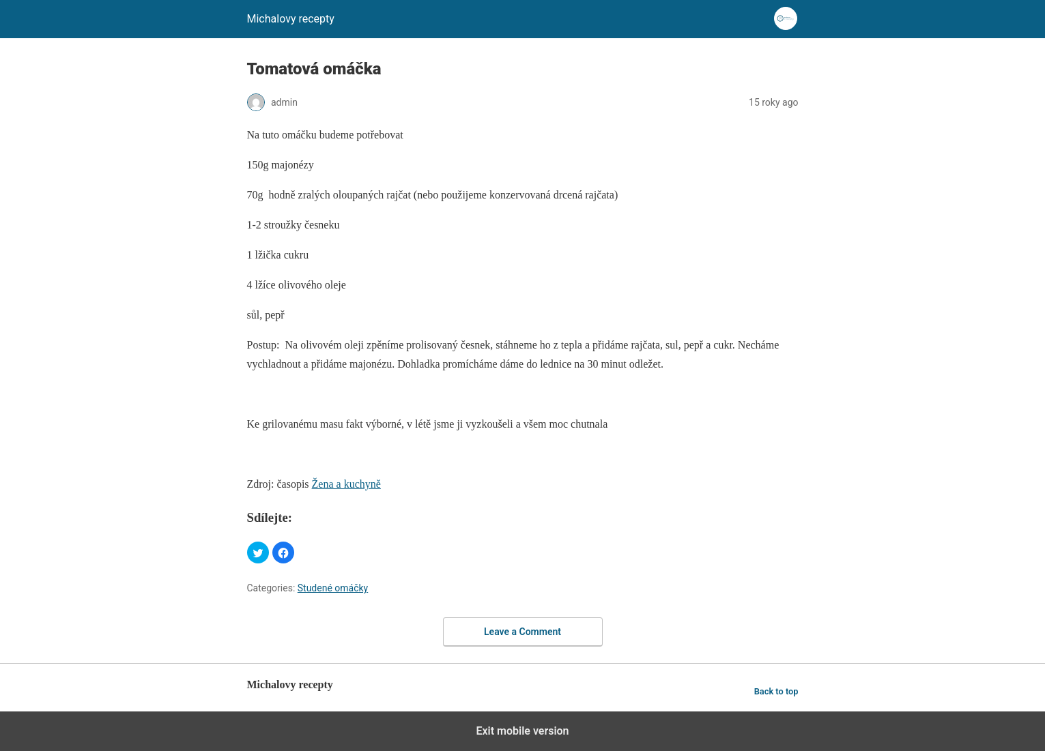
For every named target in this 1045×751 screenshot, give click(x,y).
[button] (258, 552)
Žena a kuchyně (346, 484)
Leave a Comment (522, 631)
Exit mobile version (522, 730)
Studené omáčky (333, 588)
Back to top (776, 691)
